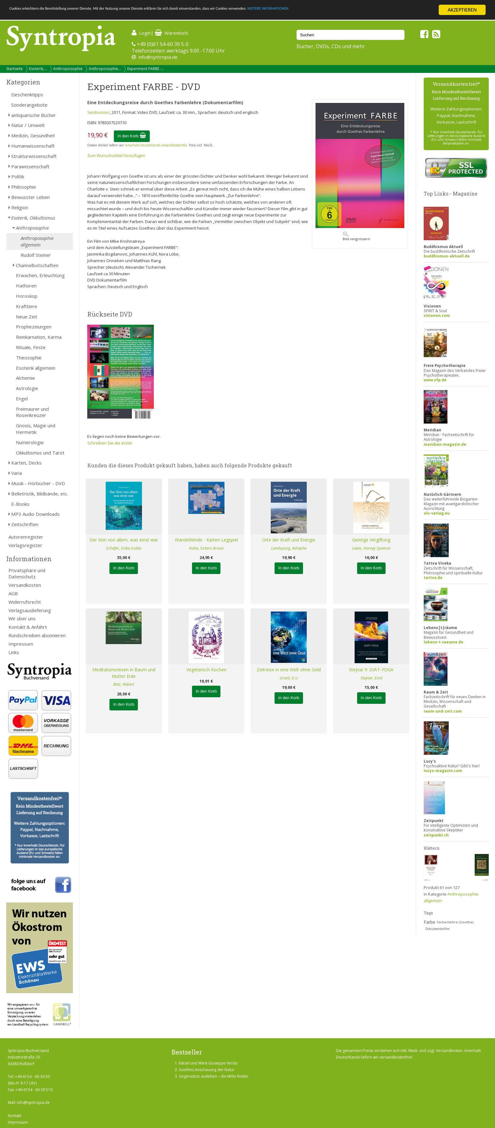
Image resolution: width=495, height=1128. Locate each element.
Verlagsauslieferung (29, 610)
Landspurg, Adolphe (288, 548)
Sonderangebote (29, 105)
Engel (22, 398)
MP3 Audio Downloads (35, 514)
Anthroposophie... (105, 68)
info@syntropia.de (158, 57)
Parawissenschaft (30, 166)
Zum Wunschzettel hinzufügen (116, 155)
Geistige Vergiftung (371, 540)
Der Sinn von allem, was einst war (123, 540)
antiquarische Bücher (33, 115)
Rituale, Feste (31, 347)
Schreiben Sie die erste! (109, 443)
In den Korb (132, 136)
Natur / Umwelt (28, 125)
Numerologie (30, 442)
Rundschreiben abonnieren (37, 635)
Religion (19, 207)
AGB (13, 593)
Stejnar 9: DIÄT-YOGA (371, 670)
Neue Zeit (26, 316)
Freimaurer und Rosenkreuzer (32, 412)
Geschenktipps (27, 94)
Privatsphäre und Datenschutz (26, 573)
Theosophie (29, 357)
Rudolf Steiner (36, 255)
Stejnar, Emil (371, 678)
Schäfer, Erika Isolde (123, 548)
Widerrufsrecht (24, 602)
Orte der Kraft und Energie (288, 540)
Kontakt (14, 1115)
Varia (16, 473)
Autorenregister (25, 537)
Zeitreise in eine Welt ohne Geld (289, 670)
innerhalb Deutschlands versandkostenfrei (156, 145)
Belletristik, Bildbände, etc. (39, 493)
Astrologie (27, 388)
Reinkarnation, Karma (39, 337)
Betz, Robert (123, 684)
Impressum (20, 644)
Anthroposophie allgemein (37, 241)
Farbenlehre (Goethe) (455, 922)
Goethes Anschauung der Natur (207, 1069)
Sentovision (98, 112)
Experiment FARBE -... (145, 68)
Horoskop (27, 296)
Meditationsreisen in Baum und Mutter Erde (123, 673)
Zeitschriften (24, 524)
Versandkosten (24, 585)
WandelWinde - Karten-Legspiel (206, 540)
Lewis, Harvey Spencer (371, 548)
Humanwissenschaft (33, 146)
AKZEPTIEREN (462, 10)
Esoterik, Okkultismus (33, 218)
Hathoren (26, 285)
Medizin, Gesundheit (33, 135)
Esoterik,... (38, 68)
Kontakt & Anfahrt (27, 627)
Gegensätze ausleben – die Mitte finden (213, 1076)
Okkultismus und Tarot (40, 453)
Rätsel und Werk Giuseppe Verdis (208, 1063)
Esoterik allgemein (35, 368)
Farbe (429, 922)
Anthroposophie (68, 68)
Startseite (14, 68)
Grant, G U (289, 678)
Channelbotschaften (37, 265)
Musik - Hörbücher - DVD (38, 483)
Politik (17, 176)
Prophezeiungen (33, 326)
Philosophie (23, 187)
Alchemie (25, 378)
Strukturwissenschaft (34, 156)
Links (13, 652)
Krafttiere (26, 306)
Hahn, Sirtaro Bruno (206, 548)
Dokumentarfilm (437, 929)
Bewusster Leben (30, 197)
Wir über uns (22, 618)
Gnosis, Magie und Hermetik (35, 428)
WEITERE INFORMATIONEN (375, 10)
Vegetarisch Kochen (206, 670)
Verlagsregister (25, 545)
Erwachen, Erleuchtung (40, 275)
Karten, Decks (26, 463)
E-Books (20, 504)
